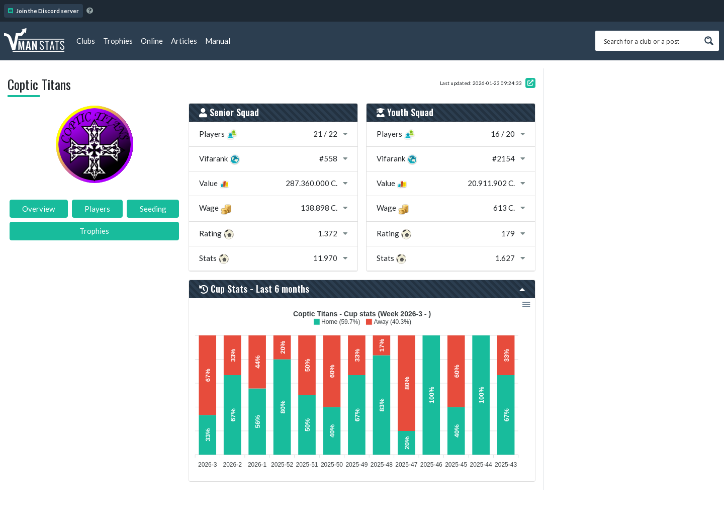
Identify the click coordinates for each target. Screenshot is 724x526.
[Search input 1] (650, 40)
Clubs (85, 40)
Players (97, 208)
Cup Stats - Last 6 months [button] (362, 289)
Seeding (153, 208)
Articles (184, 40)
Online (152, 40)
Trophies (118, 40)
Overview (38, 208)
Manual (217, 40)
